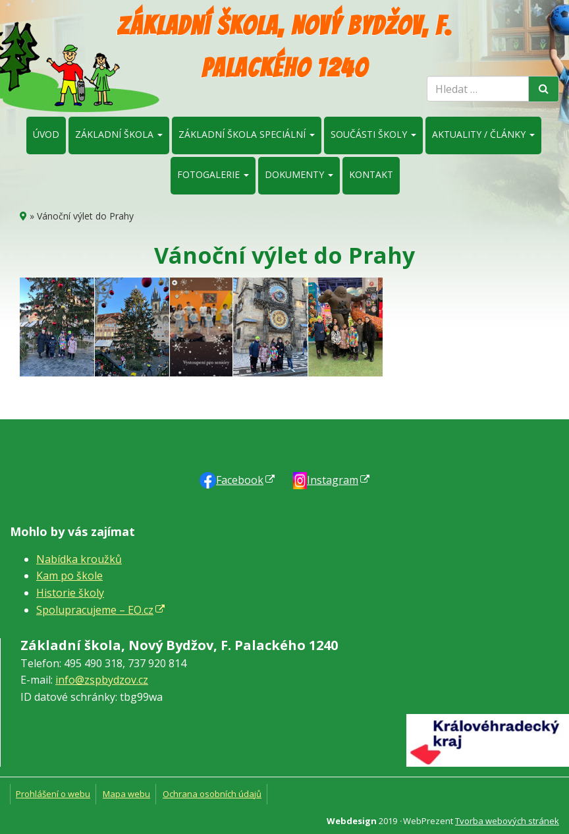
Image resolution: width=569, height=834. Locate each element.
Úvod (46, 134)
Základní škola (119, 134)
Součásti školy (373, 134)
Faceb (239, 480)
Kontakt (371, 174)
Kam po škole (69, 575)
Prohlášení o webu (53, 794)
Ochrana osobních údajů (212, 794)
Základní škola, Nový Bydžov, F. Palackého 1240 (284, 47)
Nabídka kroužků (79, 559)
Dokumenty (299, 174)
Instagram (332, 480)
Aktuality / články (483, 134)
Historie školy (70, 592)
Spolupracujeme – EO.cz (94, 610)
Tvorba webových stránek (507, 821)
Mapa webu (126, 794)
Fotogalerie (213, 174)
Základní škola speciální (246, 134)
